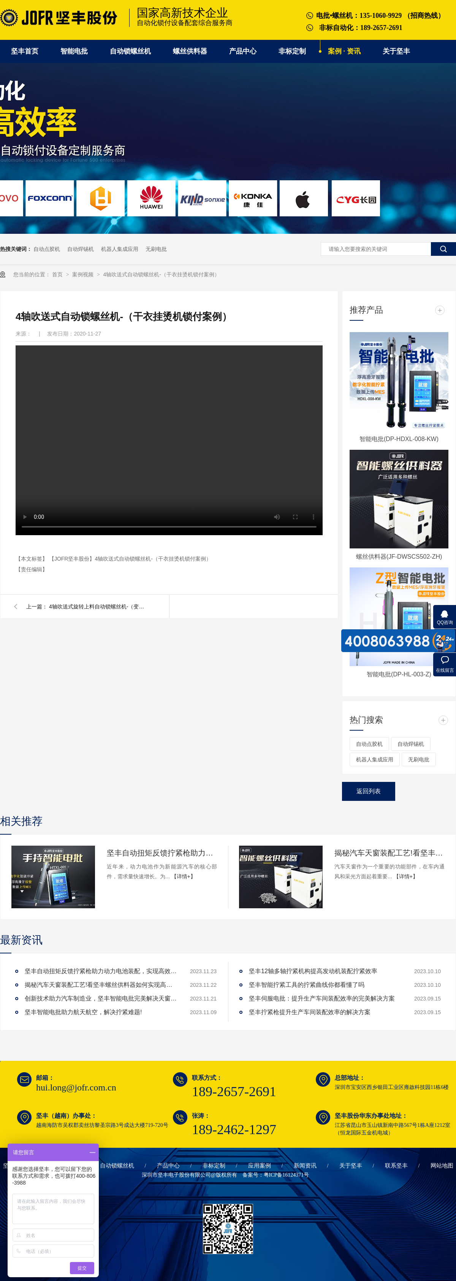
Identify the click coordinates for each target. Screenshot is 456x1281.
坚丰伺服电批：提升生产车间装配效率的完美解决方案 (322, 998)
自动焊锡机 (80, 249)
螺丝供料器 (190, 51)
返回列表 (368, 791)
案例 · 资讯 (344, 51)
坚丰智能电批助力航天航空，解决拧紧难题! (83, 1012)
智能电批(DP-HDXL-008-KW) (399, 439)
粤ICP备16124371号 (286, 1175)
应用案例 (259, 1166)
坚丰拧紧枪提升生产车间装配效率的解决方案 (309, 1012)
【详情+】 (183, 876)
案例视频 (83, 274)
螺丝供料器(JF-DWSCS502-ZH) (399, 556)
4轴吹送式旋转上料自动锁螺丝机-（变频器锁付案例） (98, 606)
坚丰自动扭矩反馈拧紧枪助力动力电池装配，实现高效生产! (162, 853)
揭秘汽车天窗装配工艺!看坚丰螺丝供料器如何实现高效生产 (389, 853)
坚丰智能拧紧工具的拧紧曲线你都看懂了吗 (306, 985)
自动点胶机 (46, 249)
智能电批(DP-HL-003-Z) (399, 674)
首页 (58, 274)
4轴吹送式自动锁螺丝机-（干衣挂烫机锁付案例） (161, 274)
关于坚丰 (396, 51)
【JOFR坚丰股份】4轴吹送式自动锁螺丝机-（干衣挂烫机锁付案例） (130, 559)
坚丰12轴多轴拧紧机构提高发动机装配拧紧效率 (313, 971)
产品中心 (242, 51)
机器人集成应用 (119, 249)
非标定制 (292, 51)
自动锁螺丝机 (130, 51)
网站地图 (442, 1166)
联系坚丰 (396, 1166)
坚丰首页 (24, 51)
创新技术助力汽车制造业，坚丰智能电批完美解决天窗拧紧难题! (101, 998)
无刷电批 (156, 249)
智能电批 (74, 51)
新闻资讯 (305, 1166)
